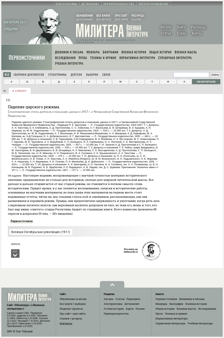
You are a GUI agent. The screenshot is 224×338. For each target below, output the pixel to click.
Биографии (176, 303)
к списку (20, 91)
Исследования (207, 308)
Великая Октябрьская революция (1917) (40, 232)
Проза (159, 313)
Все (7, 75)
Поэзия (140, 308)
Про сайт (72, 313)
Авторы (108, 299)
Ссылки (71, 318)
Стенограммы (57, 75)
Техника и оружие (176, 313)
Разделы (71, 308)
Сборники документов (29, 75)
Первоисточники (27, 57)
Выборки (92, 75)
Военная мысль (186, 308)
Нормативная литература (171, 318)
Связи (106, 75)
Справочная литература (170, 323)
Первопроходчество (116, 313)
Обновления (73, 299)
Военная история (196, 303)
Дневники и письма (191, 299)
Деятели (76, 75)
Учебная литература (200, 323)
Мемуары (161, 303)
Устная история (114, 308)
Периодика (133, 299)
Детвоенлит (132, 303)
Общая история (165, 308)
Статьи (119, 299)
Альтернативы (113, 303)
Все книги (73, 303)
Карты (130, 308)
